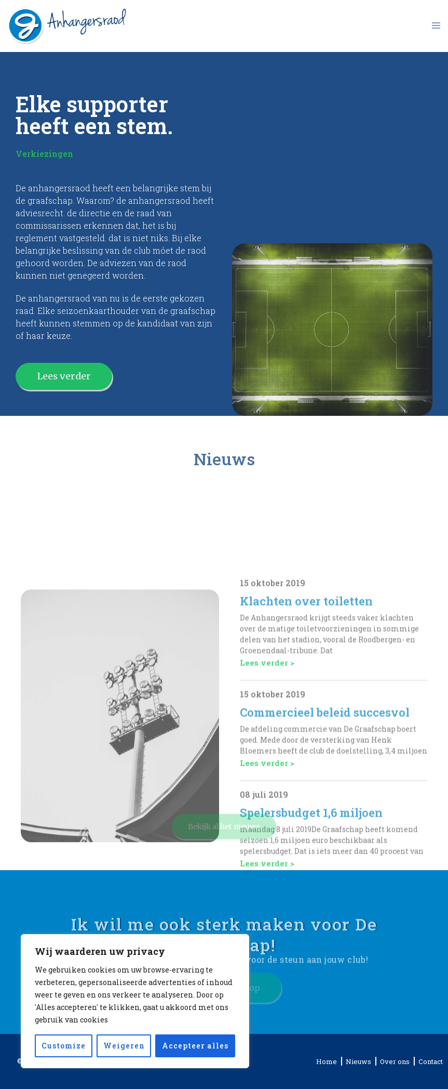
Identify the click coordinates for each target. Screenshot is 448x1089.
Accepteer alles (195, 1046)
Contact (430, 1061)
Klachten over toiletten (306, 698)
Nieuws (358, 1061)
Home (326, 1061)
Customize (64, 1046)
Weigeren (124, 1046)
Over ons (395, 1061)
